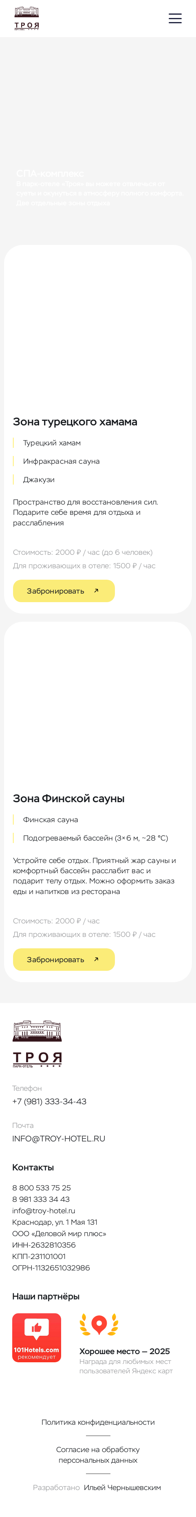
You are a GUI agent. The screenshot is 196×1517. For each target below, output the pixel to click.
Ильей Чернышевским (122, 1487)
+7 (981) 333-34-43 (49, 1101)
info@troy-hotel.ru (58, 1138)
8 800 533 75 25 (41, 1187)
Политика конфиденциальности (98, 1422)
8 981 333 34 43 (41, 1199)
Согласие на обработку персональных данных (98, 1454)
